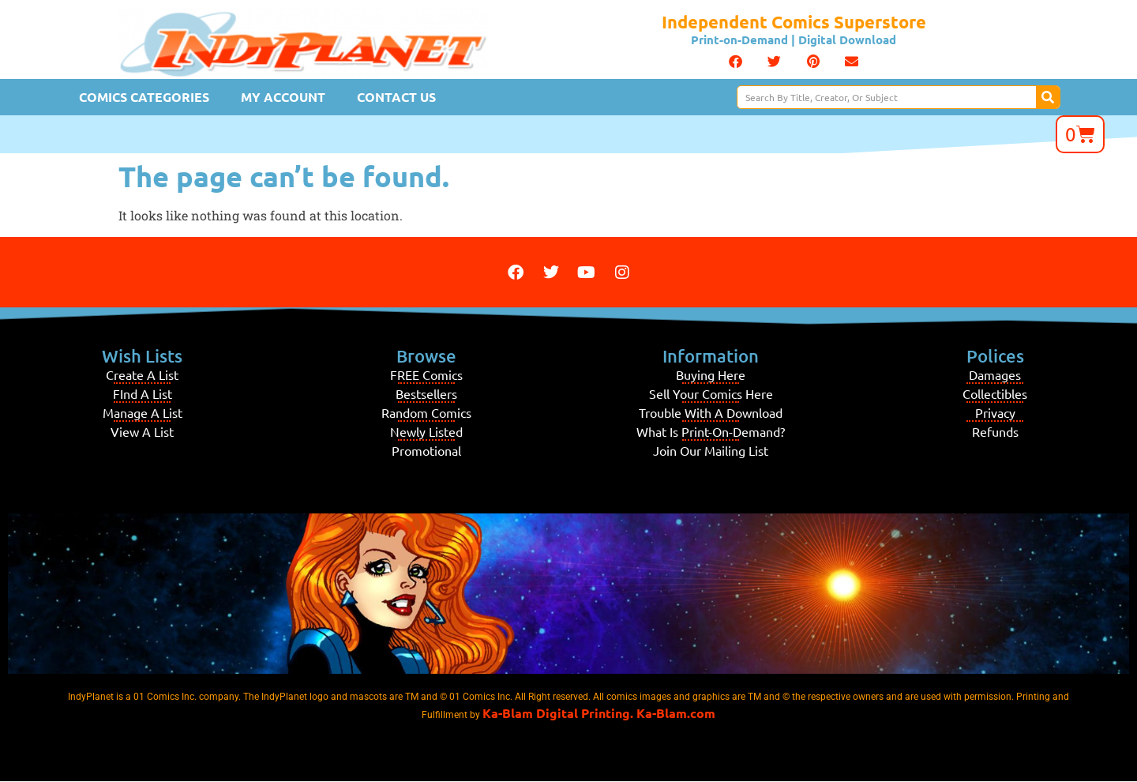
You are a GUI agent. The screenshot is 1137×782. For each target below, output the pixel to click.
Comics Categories (144, 96)
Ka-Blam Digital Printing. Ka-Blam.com (598, 713)
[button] (735, 62)
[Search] (1048, 97)
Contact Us (396, 96)
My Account (283, 96)
